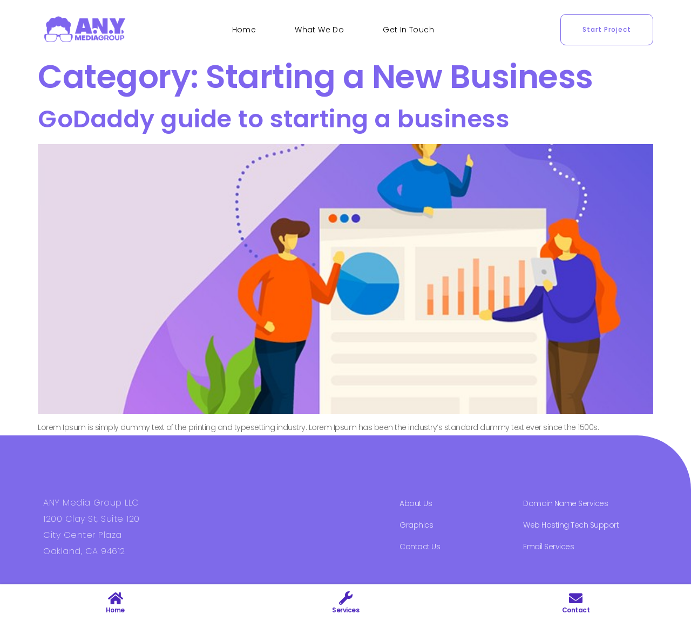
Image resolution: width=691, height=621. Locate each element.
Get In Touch (408, 29)
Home (244, 29)
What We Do (319, 29)
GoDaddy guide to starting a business (274, 119)
